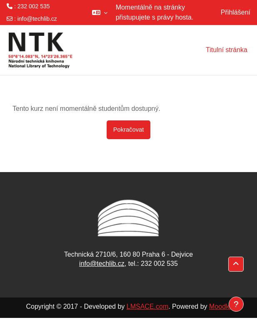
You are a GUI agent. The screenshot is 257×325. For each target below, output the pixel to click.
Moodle (220, 306)
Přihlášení (235, 12)
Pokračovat (128, 129)
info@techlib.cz (37, 18)
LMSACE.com (147, 306)
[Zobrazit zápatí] (236, 304)
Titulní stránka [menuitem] (226, 49)
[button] (99, 12)
